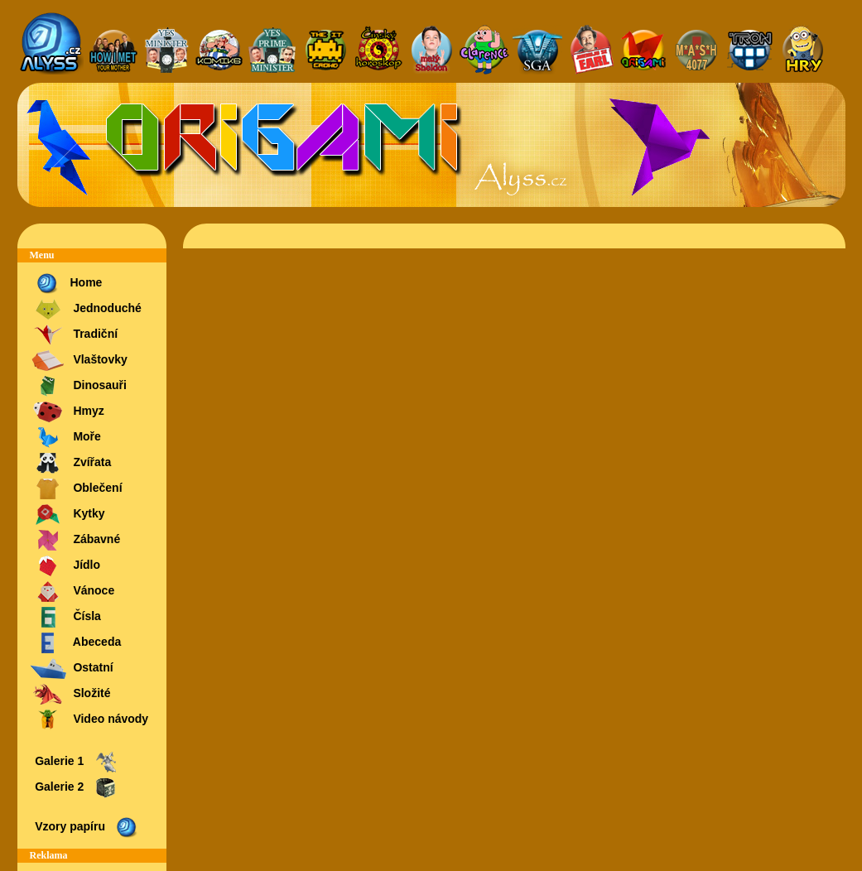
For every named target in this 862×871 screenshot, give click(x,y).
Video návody (89, 720)
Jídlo (65, 566)
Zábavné (75, 540)
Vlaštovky (79, 360)
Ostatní (71, 668)
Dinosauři (78, 386)
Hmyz (67, 412)
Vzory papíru (86, 827)
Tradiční (74, 335)
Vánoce (72, 591)
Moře (65, 437)
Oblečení (76, 489)
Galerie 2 (75, 787)
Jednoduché (86, 309)
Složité (70, 694)
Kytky (67, 514)
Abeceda (76, 643)
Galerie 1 (75, 762)
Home (66, 283)
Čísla (65, 617)
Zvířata (71, 463)
